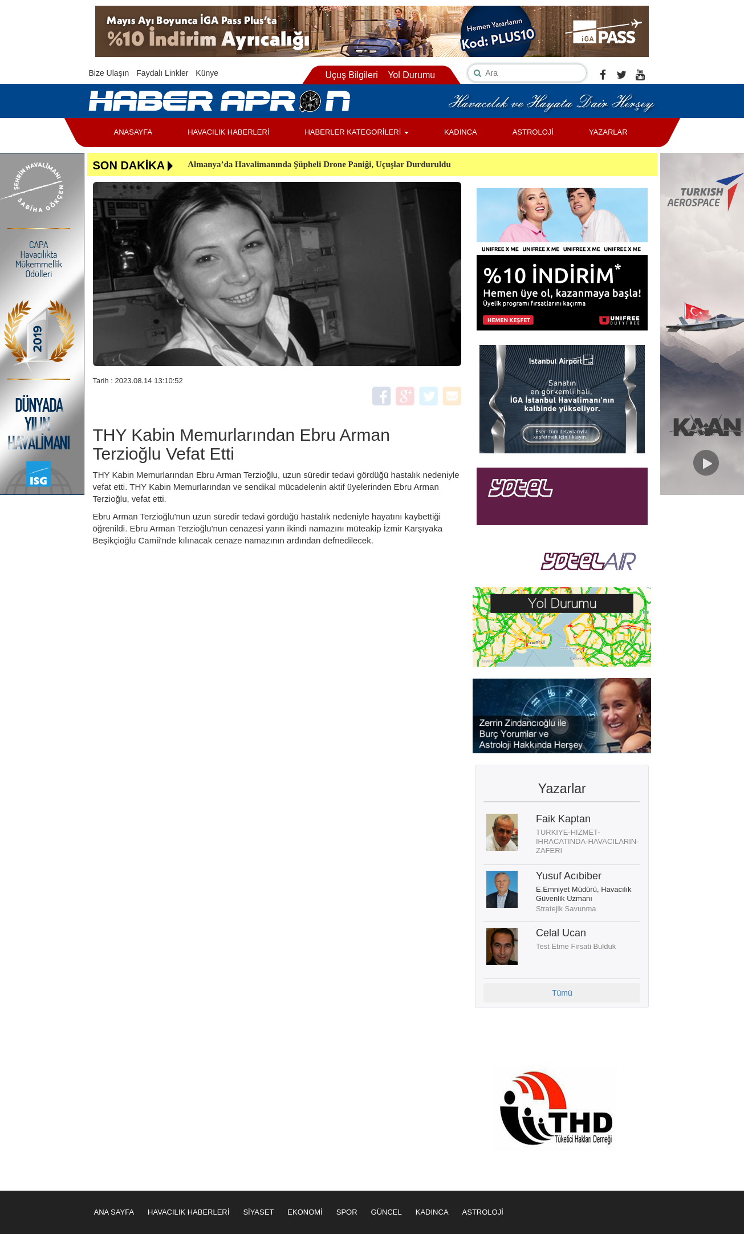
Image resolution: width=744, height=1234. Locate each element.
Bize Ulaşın (109, 73)
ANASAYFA (133, 132)
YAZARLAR (608, 132)
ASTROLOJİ (533, 132)
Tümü (562, 992)
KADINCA (460, 132)
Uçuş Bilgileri (351, 75)
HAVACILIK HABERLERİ (228, 132)
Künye (207, 73)
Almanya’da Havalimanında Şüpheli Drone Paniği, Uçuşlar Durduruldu (319, 164)
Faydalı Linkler (162, 73)
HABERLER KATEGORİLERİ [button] (356, 132)
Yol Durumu (411, 75)
